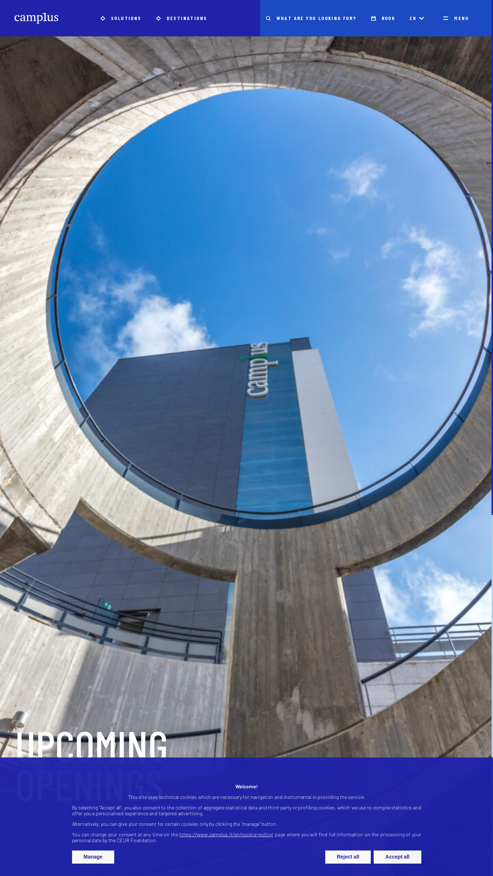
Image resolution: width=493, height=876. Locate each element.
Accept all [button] (397, 860)
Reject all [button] (348, 860)
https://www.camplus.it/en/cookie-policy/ (226, 838)
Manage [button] (93, 860)
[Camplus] (36, 18)
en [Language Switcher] (417, 18)
